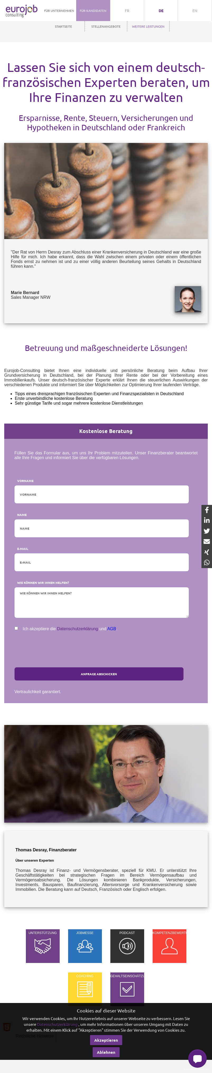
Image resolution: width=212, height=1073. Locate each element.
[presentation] (106, 646)
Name (22, 515)
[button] (197, 1058)
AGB (111, 629)
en (194, 10)
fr (127, 10)
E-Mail (22, 549)
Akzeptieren (106, 1040)
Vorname (25, 481)
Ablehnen (106, 1052)
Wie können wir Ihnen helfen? (43, 582)
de (161, 10)
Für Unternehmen (59, 10)
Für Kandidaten (93, 10)
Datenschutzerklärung (77, 629)
